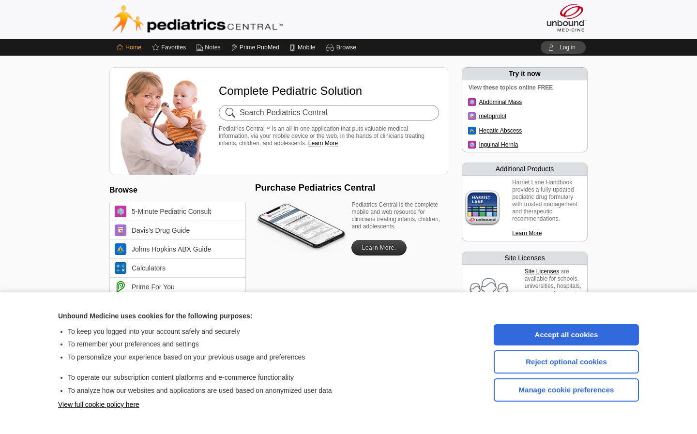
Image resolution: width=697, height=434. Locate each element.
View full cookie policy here (98, 404)
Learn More (323, 143)
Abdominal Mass (500, 102)
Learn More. (379, 247)
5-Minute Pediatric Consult (163, 211)
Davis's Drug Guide (152, 230)
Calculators (140, 268)
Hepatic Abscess (500, 130)
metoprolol (492, 116)
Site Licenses (542, 271)
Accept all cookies (566, 334)
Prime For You (145, 287)
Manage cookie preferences (566, 390)
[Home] (129, 47)
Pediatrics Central (232, 19)
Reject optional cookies (566, 362)
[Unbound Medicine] (566, 17)
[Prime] (255, 47)
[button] (342, 47)
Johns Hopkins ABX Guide (163, 249)
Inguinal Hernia (498, 144)
